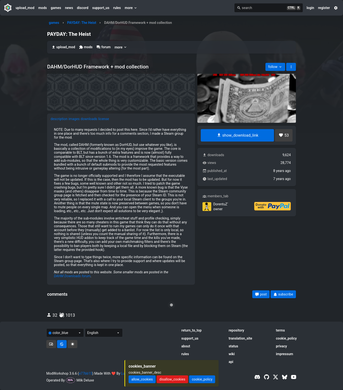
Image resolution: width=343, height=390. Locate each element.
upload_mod (25, 8)
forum (103, 47)
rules (117, 8)
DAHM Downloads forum (72, 276)
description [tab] (59, 119)
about (185, 346)
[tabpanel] (121, 202)
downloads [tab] (89, 119)
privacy (281, 346)
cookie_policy (286, 338)
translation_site (240, 338)
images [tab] (74, 119)
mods (42, 8)
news (69, 8)
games (56, 8)
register (324, 8)
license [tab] (103, 119)
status (233, 346)
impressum (284, 354)
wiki (232, 354)
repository (236, 330)
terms (280, 330)
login (310, 8)
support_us (100, 8)
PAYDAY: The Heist (81, 23)
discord (82, 8)
